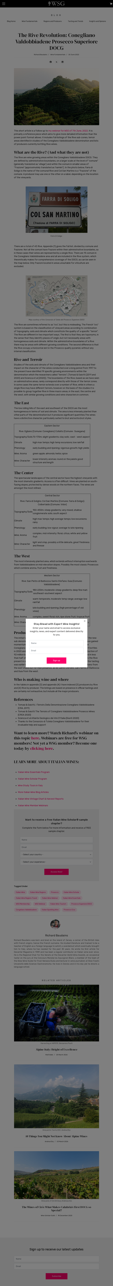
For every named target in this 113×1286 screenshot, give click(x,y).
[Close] (84, 621)
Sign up (56, 660)
